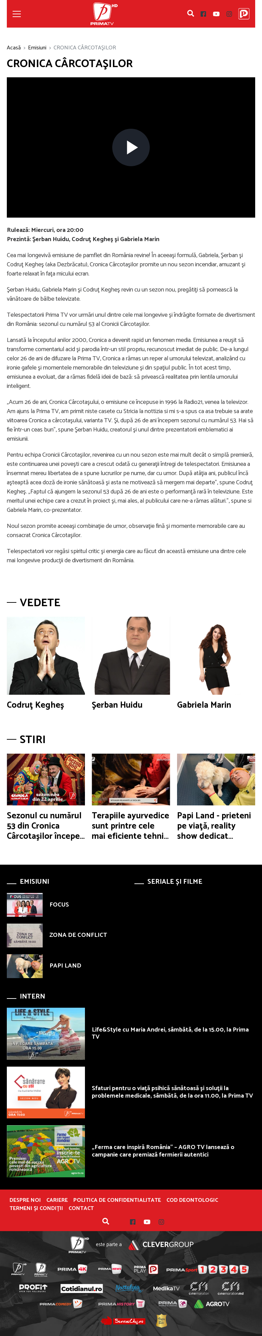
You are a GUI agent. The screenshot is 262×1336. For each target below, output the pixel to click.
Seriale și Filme (174, 881)
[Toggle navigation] (16, 14)
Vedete (40, 603)
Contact (81, 1209)
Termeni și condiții (36, 1209)
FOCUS (59, 905)
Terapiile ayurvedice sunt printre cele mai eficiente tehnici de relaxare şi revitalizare (131, 836)
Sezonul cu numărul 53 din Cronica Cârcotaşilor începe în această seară (44, 831)
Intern (32, 996)
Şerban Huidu (117, 705)
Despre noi (25, 1200)
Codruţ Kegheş (35, 705)
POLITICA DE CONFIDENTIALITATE (117, 1200)
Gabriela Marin (204, 705)
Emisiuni (37, 47)
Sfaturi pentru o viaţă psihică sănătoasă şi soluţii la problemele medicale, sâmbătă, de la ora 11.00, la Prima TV (172, 1092)
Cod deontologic (192, 1200)
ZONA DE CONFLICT (78, 935)
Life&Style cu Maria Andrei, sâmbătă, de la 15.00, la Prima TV (170, 1033)
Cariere (57, 1200)
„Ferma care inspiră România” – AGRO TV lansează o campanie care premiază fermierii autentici (163, 1151)
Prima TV (104, 13)
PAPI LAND (65, 966)
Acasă (14, 47)
